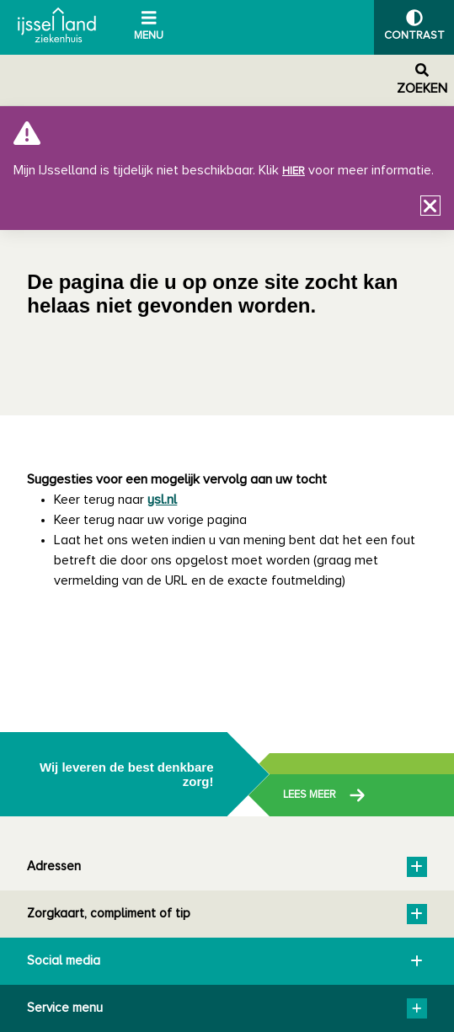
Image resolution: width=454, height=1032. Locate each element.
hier (293, 171)
